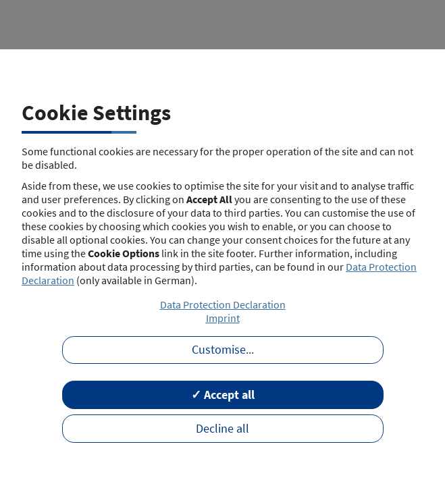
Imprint (223, 318)
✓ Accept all (223, 394)
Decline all (222, 428)
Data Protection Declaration (223, 304)
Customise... (223, 349)
